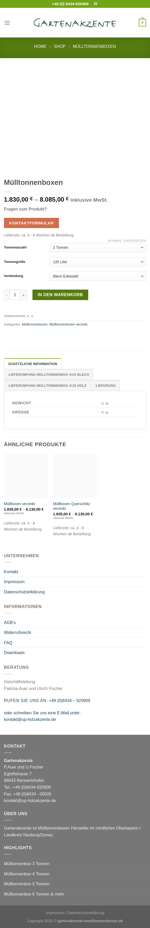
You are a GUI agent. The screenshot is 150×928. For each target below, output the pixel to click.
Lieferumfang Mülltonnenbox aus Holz (48, 386)
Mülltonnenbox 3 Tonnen (26, 863)
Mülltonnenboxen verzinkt (68, 324)
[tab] (33, 363)
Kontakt (11, 572)
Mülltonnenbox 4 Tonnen (26, 874)
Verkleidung (13, 276)
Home (40, 46)
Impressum (14, 581)
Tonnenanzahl (15, 247)
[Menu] (7, 22)
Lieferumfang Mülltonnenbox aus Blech (49, 375)
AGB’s (10, 622)
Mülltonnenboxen (94, 46)
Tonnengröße (14, 262)
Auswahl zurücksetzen (127, 240)
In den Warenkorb (60, 294)
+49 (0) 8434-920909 (70, 4)
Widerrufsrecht (17, 632)
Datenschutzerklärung (24, 592)
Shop (59, 46)
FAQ (8, 642)
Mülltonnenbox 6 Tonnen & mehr (34, 894)
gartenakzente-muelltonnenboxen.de (90, 921)
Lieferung (106, 386)
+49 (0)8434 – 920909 (69, 700)
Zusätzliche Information (32, 364)
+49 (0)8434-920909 (32, 787)
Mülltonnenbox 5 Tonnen (26, 884)
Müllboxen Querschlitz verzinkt (71, 506)
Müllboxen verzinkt (19, 504)
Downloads (14, 652)
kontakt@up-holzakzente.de (30, 719)
